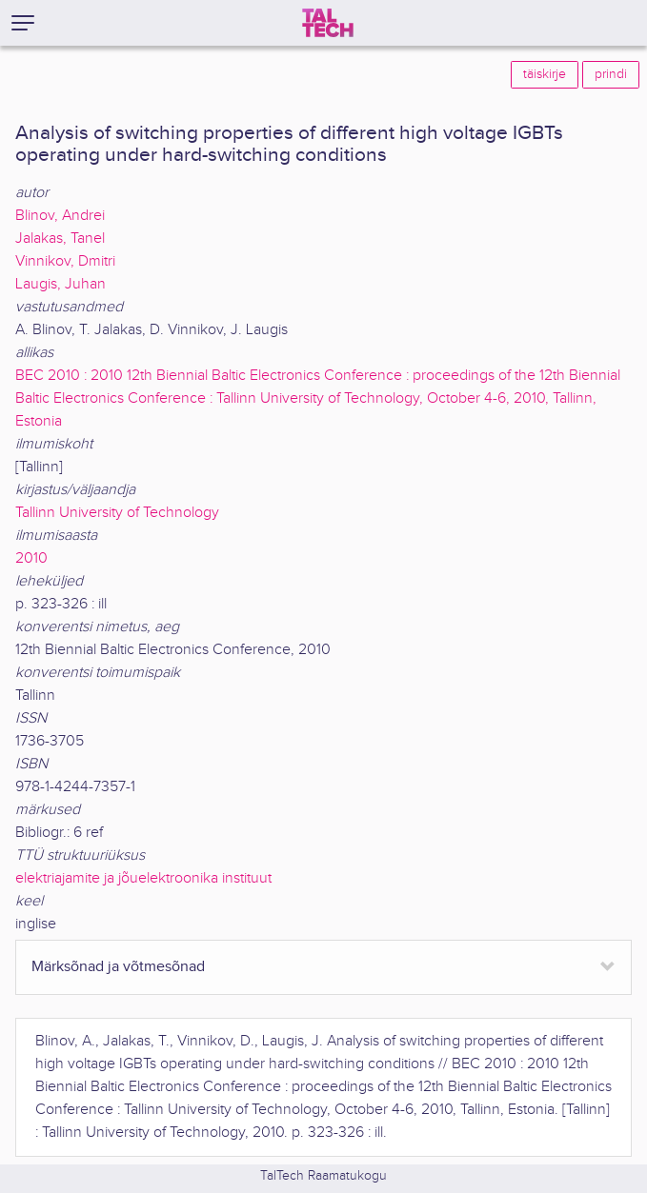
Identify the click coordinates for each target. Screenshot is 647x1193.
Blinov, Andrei (60, 216)
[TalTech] (327, 23)
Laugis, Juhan (60, 284)
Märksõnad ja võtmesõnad (118, 967)
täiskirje (544, 74)
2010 (31, 558)
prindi (611, 74)
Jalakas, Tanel (60, 238)
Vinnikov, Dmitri (65, 261)
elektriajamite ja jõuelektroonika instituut (143, 878)
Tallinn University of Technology (117, 513)
